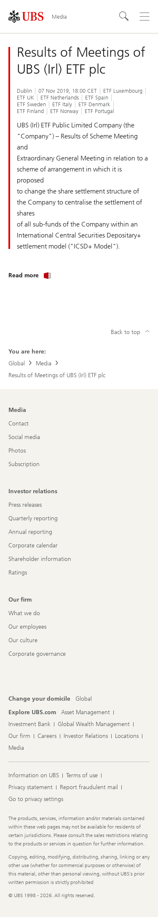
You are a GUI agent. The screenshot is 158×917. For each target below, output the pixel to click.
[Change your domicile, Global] (83, 699)
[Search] (124, 16)
